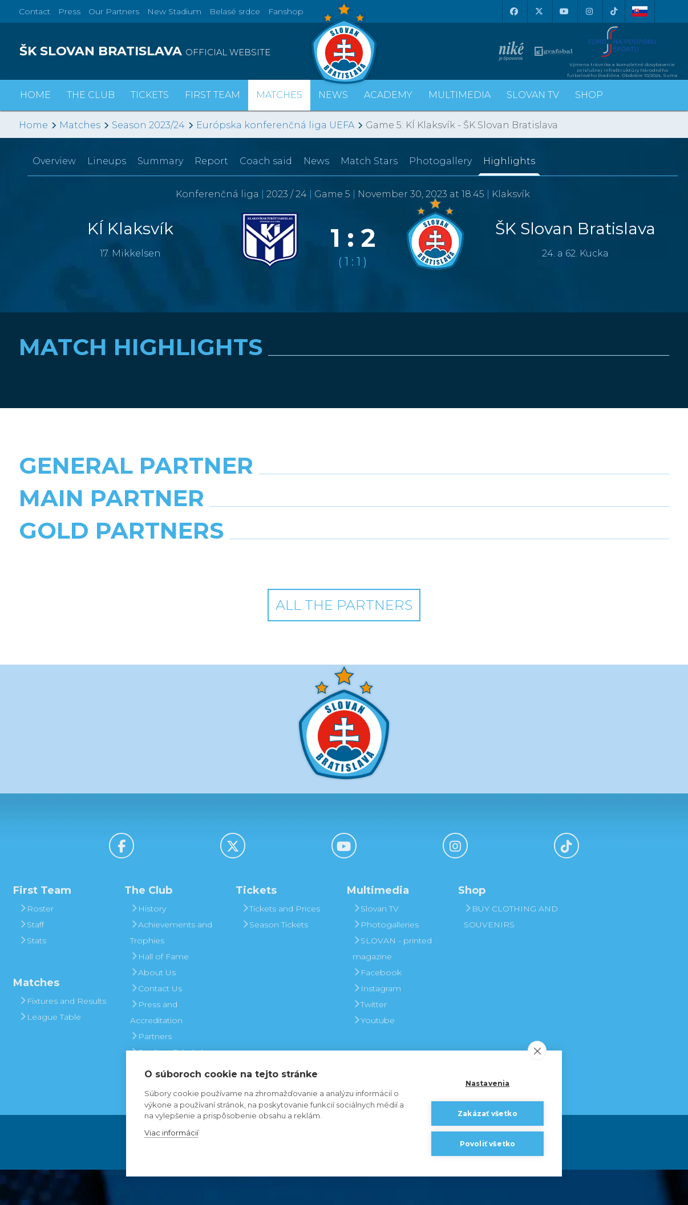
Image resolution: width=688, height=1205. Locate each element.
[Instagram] (588, 11)
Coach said (266, 161)
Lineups (106, 161)
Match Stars (369, 161)
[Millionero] (428, 545)
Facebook (377, 1008)
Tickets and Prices (280, 944)
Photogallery (440, 161)
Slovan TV (533, 94)
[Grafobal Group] (428, 595)
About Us (153, 1008)
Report (211, 161)
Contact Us (156, 1024)
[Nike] (344, 495)
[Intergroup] (261, 595)
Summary (160, 161)
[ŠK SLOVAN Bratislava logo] (344, 43)
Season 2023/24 (148, 125)
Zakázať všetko (487, 1113)
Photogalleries (386, 960)
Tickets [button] (150, 94)
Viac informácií (171, 1132)
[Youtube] (563, 11)
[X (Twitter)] (538, 11)
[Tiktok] (613, 11)
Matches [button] (279, 94)
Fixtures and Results (62, 1036)
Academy (388, 94)
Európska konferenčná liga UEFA (275, 125)
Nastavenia (488, 1083)
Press (69, 11)
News (333, 94)
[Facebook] (513, 11)
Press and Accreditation (156, 1048)
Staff (31, 960)
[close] (537, 1050)
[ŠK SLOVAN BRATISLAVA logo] (177, 51)
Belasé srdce (234, 11)
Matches (79, 125)
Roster (36, 944)
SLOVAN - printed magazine (392, 984)
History (148, 944)
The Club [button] (91, 94)
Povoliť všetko (488, 1143)
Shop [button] (589, 94)
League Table (50, 1052)
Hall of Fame (159, 992)
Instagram (377, 1024)
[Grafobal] (261, 545)
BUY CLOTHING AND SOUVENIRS (511, 952)
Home (33, 125)
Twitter (370, 1040)
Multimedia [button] (459, 94)
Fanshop (285, 11)
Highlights (509, 161)
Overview (54, 161)
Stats (32, 976)
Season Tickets (274, 960)
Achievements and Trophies (171, 968)
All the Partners (344, 640)
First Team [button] (212, 94)
